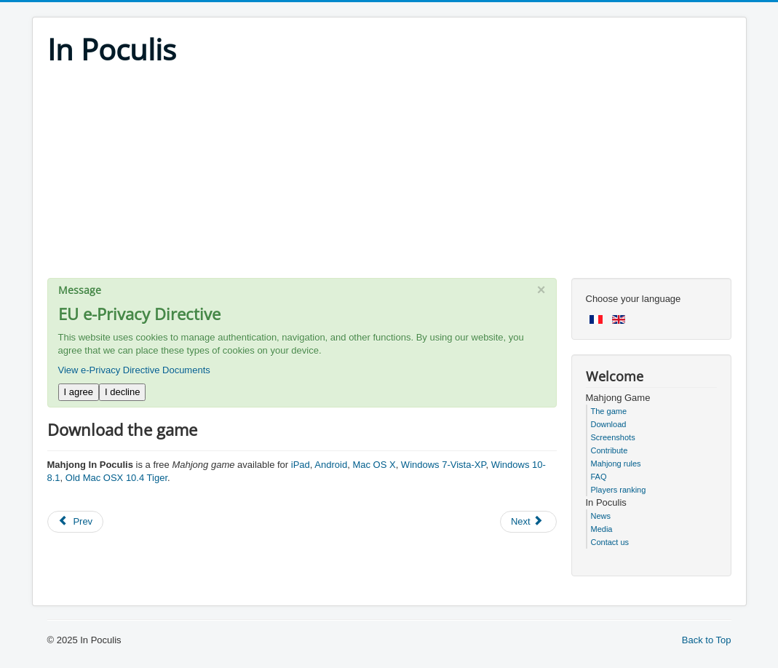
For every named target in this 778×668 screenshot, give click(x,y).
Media (602, 529)
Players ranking (618, 489)
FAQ (599, 476)
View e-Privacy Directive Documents (134, 370)
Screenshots (613, 437)
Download (609, 424)
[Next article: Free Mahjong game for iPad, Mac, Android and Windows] (528, 522)
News (601, 516)
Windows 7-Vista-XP (443, 464)
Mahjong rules (616, 463)
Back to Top (706, 640)
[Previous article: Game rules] (75, 522)
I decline (122, 391)
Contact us (610, 542)
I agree (78, 391)
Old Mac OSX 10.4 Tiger (116, 477)
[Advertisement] (389, 176)
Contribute (609, 450)
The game (609, 411)
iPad (300, 464)
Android (330, 464)
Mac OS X (373, 464)
